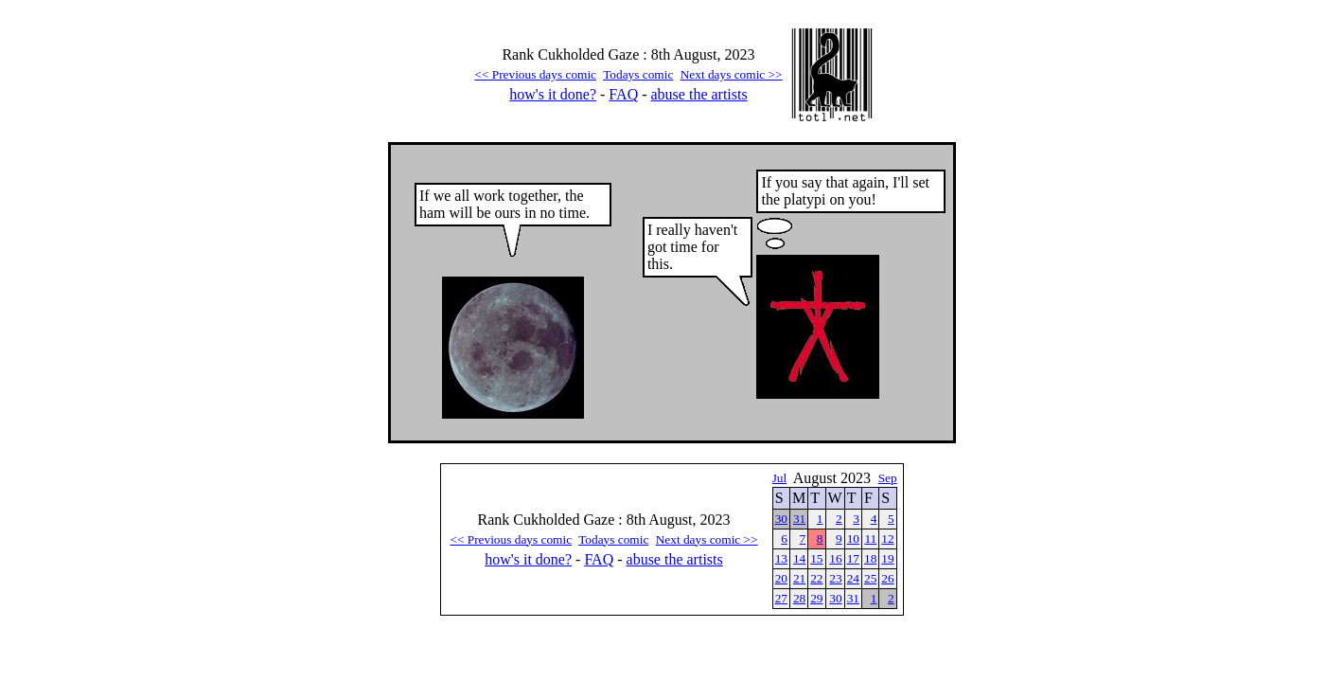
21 (799, 578)
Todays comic (638, 74)
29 (816, 598)
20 (781, 578)
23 (835, 578)
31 (799, 519)
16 (835, 558)
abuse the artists (699, 94)
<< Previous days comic (535, 74)
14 (799, 558)
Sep (887, 478)
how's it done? (552, 94)
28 (799, 598)
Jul (779, 478)
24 (853, 578)
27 (781, 598)
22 (816, 578)
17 (853, 558)
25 (870, 578)
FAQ (623, 94)
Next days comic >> (732, 74)
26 (887, 578)
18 (870, 558)
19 (887, 558)
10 (853, 538)
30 (781, 519)
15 (816, 558)
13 (781, 558)
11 (870, 538)
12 (887, 538)
